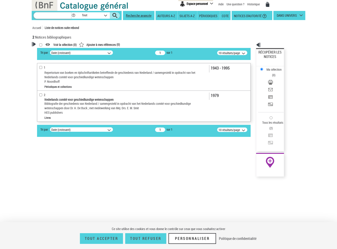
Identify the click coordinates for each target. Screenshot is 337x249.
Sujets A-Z (187, 15)
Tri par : (102, 52)
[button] (73, 15)
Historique (253, 4)
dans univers (287, 16)
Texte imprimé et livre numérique (58, 115)
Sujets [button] (41, 182)
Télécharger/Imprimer (272, 67)
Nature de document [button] (51, 108)
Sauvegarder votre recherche (60, 73)
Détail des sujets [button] (48, 197)
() (156, 44)
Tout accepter (101, 238)
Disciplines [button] (44, 218)
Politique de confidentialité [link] (237, 238)
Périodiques (208, 15)
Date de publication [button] (50, 175)
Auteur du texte (48, 101)
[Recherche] (52, 15)
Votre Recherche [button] (50, 51)
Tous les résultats (269, 95)
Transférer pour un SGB (273, 83)
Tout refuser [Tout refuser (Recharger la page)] (145, 238)
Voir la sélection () (122, 45)
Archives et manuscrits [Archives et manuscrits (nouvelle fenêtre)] (266, 136)
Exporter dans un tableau (275, 78)
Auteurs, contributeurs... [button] (54, 160)
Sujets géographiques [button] (52, 190)
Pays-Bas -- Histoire (51, 204)
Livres (42, 140)
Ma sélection (267, 59)
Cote (225, 15)
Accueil (36, 28)
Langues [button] (42, 167)
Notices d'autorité (247, 15)
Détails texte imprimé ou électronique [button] (54, 130)
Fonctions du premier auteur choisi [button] (56, 92)
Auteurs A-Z (166, 15)
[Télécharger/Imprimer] (276, 67)
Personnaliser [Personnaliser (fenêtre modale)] (192, 238)
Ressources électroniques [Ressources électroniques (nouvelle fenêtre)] (267, 141)
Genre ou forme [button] (47, 211)
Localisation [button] (45, 153)
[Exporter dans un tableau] (276, 78)
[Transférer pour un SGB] (276, 83)
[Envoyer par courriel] (276, 72)
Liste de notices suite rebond (62, 28)
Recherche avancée (139, 15)
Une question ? (235, 4)
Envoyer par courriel (271, 72)
